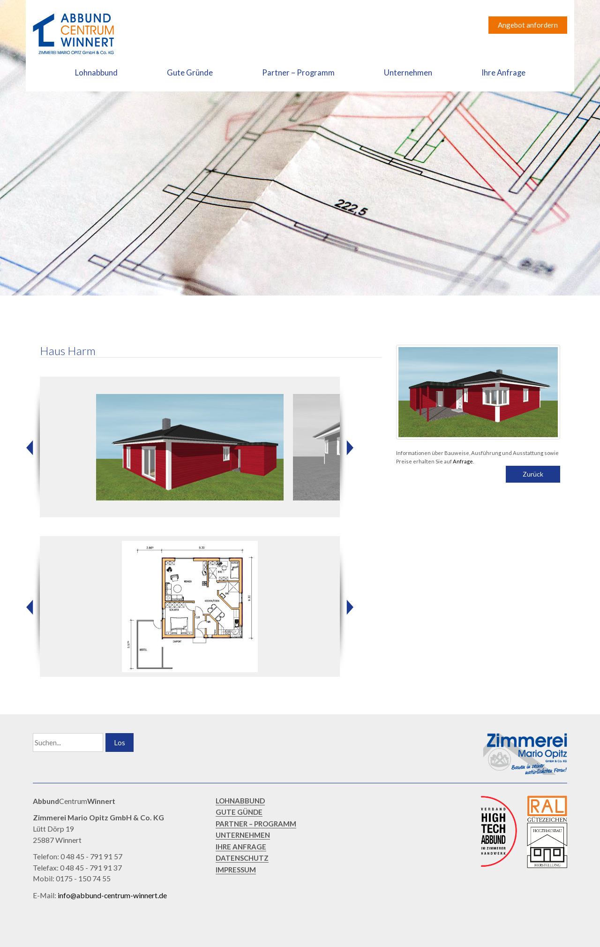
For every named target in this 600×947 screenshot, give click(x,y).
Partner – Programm (298, 72)
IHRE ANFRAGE (241, 846)
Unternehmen (408, 72)
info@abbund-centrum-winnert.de (112, 895)
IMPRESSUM (236, 869)
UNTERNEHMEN (243, 835)
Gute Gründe (190, 72)
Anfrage (463, 461)
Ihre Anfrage (503, 72)
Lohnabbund (96, 72)
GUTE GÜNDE (239, 812)
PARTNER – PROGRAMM (256, 823)
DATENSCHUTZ (242, 858)
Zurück (533, 474)
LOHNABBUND (240, 800)
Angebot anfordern (528, 25)
